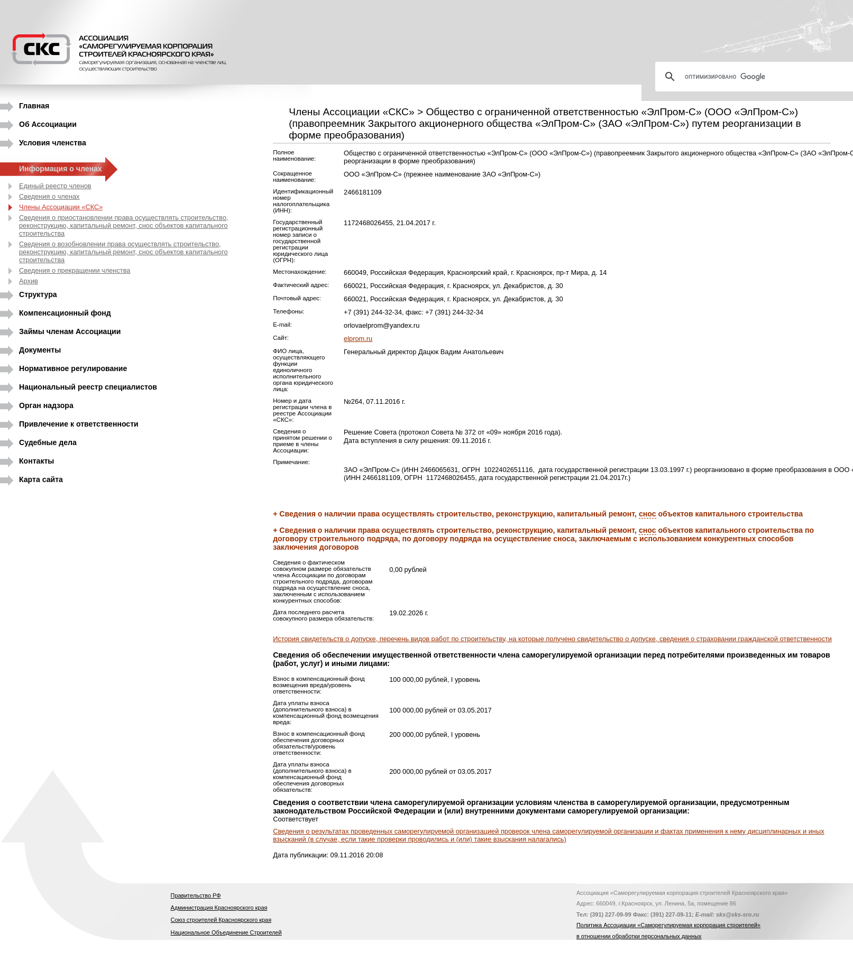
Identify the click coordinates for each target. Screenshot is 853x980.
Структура (38, 294)
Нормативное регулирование (73, 368)
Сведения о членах (49, 196)
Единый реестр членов (55, 186)
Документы (40, 350)
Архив (28, 281)
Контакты (36, 461)
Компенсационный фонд (65, 313)
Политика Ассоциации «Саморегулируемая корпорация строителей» (668, 925)
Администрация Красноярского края (219, 907)
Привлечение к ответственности (79, 424)
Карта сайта (41, 479)
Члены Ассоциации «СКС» (61, 207)
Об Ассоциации (48, 124)
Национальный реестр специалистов (88, 387)
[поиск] (758, 76)
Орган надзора (46, 405)
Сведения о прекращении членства (74, 270)
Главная (34, 105)
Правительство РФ (196, 895)
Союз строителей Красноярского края (221, 920)
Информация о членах (60, 168)
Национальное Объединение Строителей (226, 932)
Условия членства (52, 142)
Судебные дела (48, 442)
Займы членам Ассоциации (70, 331)
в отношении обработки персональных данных (638, 936)
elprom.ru (358, 339)
